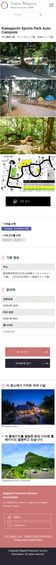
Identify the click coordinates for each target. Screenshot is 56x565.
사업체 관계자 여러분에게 (38, 536)
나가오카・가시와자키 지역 (16, 229)
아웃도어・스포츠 (12, 240)
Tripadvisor (9, 331)
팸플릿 (17, 517)
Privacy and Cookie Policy (28, 539)
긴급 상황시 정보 (13, 536)
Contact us (19, 525)
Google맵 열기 (23, 363)
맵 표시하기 (23, 351)
